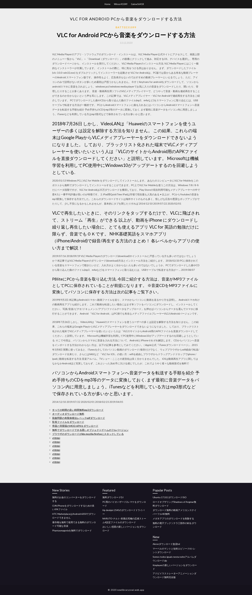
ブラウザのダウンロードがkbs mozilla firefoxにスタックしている (88, 433)
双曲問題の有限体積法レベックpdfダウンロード (78, 417)
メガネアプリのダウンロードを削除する (173, 518)
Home (107, 4)
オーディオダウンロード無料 (68, 413)
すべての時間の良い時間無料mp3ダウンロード (78, 409)
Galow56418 (137, 4)
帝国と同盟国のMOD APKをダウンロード (75, 425)
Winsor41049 (120, 4)
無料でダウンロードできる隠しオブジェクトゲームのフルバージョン (90, 429)
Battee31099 (126, 27)
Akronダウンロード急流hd (166, 544)
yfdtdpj (56, 438)
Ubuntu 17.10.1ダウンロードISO (169, 497)
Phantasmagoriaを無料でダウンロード (72, 530)
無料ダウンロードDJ (112, 497)
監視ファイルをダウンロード (68, 421)
